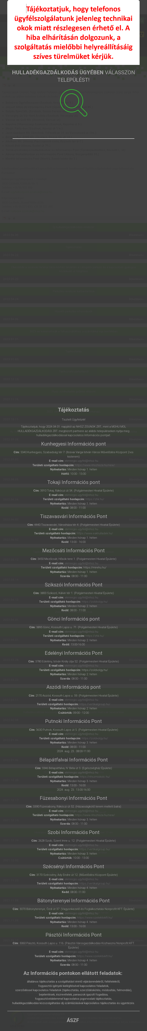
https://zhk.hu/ (95, 499)
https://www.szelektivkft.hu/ (95, 917)
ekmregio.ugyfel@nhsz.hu (81, 461)
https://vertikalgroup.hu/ (94, 704)
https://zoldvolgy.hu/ (95, 601)
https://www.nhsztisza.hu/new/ (95, 465)
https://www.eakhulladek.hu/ (95, 533)
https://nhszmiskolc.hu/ (95, 776)
